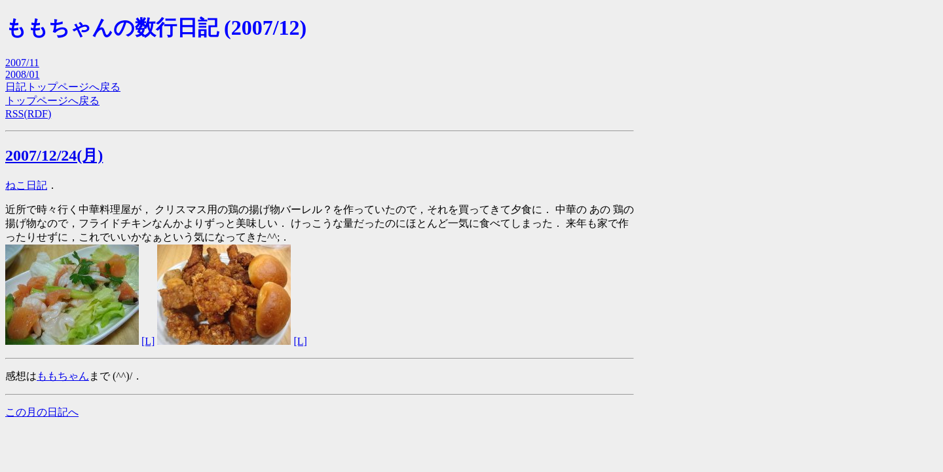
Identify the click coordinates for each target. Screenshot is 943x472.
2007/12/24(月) (54, 155)
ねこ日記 (26, 185)
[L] (148, 341)
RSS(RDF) (28, 113)
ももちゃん (63, 376)
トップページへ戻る (52, 100)
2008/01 (22, 74)
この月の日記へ (42, 412)
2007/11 (22, 62)
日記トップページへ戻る (62, 86)
